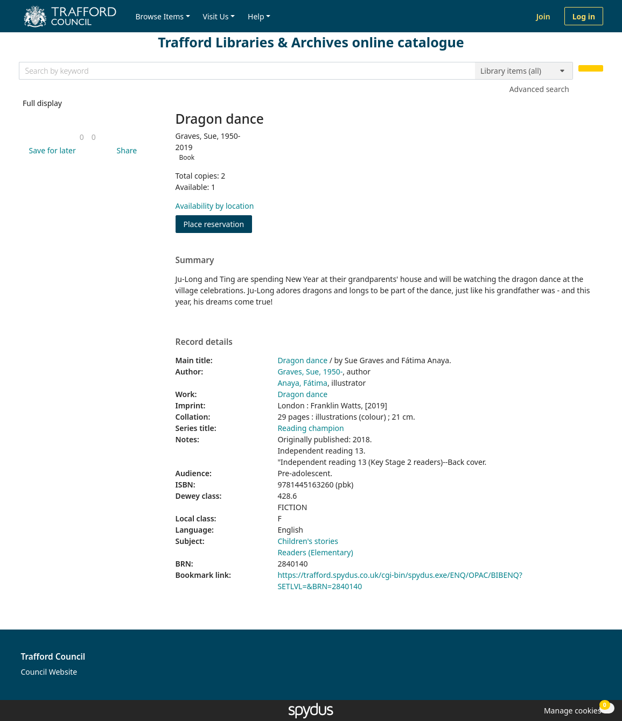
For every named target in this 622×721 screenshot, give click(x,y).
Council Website (49, 672)
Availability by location (215, 206)
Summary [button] (195, 260)
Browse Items (159, 16)
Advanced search (539, 89)
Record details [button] (204, 342)
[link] (82, 137)
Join (543, 16)
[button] (50, 150)
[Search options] (524, 71)
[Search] (590, 68)
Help (256, 16)
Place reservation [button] (218, 223)
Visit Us (216, 16)
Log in (583, 16)
